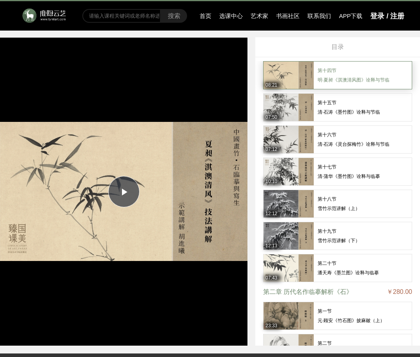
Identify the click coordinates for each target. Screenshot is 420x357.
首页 (205, 16)
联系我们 (319, 16)
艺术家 (259, 16)
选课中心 (231, 16)
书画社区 (288, 16)
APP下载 (350, 16)
